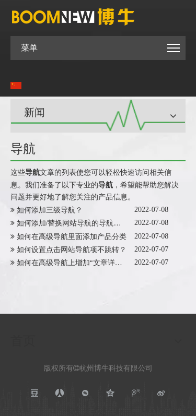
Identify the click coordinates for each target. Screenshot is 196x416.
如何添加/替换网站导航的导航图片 (73, 223)
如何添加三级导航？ (50, 210)
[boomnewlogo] (73, 17)
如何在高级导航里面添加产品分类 (71, 237)
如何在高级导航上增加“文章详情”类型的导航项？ (97, 263)
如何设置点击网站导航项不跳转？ (71, 250)
